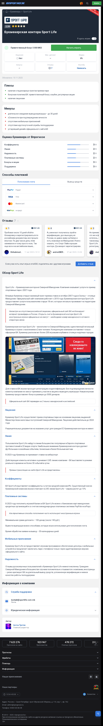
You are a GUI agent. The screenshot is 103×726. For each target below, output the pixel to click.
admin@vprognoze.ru (15, 707)
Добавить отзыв (85, 264)
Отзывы (10, 220)
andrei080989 (59, 252)
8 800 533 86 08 (16, 710)
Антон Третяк (19, 627)
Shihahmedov (16, 252)
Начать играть (83, 48)
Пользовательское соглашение (14, 722)
